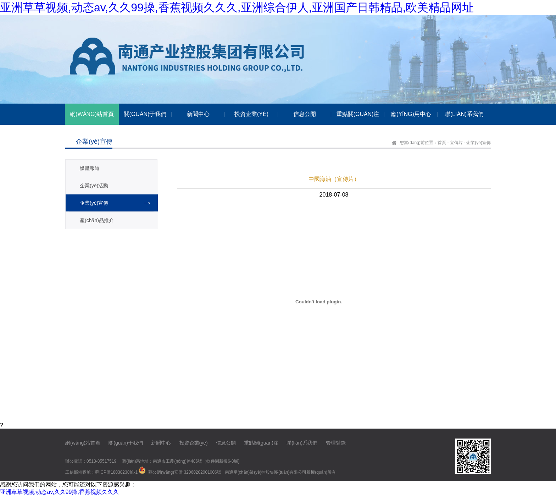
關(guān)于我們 (126, 443)
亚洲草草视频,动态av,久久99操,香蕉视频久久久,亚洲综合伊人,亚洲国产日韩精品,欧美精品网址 (237, 7)
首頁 (442, 142)
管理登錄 (336, 443)
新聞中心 (161, 443)
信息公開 (226, 443)
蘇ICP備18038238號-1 (116, 472)
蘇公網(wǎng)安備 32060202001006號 (184, 472)
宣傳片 (456, 142)
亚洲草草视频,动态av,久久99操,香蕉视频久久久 (59, 492)
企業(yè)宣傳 (478, 142)
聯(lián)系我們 (302, 443)
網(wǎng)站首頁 (82, 443)
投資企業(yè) (193, 443)
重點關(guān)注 (261, 443)
